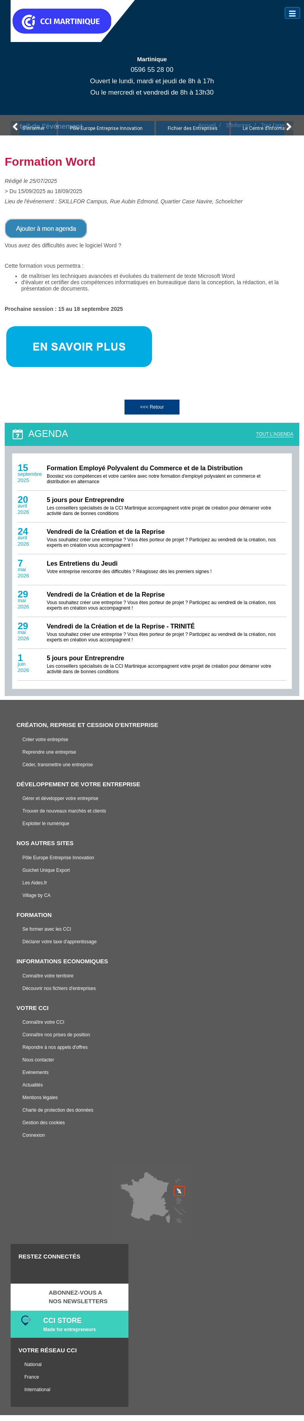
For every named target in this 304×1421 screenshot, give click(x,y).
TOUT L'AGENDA (274, 439)
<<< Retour (152, 412)
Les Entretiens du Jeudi (82, 569)
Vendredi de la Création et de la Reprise (106, 537)
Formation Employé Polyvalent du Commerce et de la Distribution (145, 473)
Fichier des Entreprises (193, 134)
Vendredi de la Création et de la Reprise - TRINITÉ (121, 631)
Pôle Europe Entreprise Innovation (106, 134)
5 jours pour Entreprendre (85, 505)
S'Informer (33, 134)
